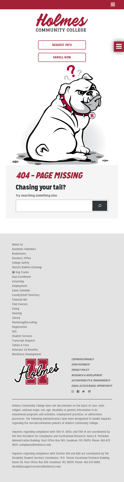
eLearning (18, 281)
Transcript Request (23, 340)
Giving (15, 309)
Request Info (62, 45)
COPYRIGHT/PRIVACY (82, 359)
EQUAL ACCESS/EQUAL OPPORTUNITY (91, 386)
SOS (14, 331)
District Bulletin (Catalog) (27, 267)
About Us (17, 244)
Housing (17, 313)
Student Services (22, 336)
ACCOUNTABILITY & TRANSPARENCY (90, 380)
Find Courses (20, 304)
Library (16, 318)
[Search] (99, 206)
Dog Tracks (20, 272)
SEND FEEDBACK (80, 364)
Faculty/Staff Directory (26, 295)
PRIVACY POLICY (80, 370)
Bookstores (19, 253)
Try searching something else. (37, 195)
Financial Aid (19, 299)
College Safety (20, 263)
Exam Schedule (21, 290)
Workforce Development (26, 354)
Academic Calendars (24, 249)
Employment (19, 286)
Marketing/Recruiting (24, 322)
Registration (19, 327)
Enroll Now (62, 57)
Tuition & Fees (20, 345)
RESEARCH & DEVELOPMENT (86, 375)
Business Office (21, 258)
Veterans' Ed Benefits (25, 350)
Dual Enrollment (21, 277)
